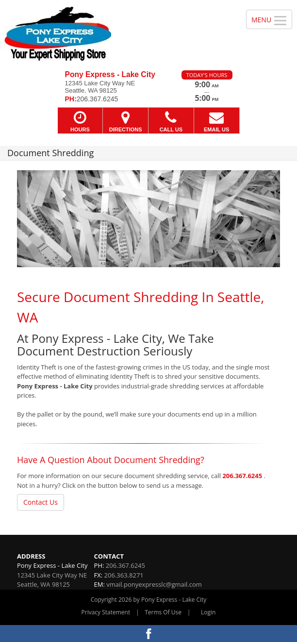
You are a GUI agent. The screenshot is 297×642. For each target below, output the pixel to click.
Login (208, 612)
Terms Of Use (163, 612)
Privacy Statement (106, 612)
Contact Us (40, 502)
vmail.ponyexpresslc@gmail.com (154, 584)
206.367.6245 (242, 475)
